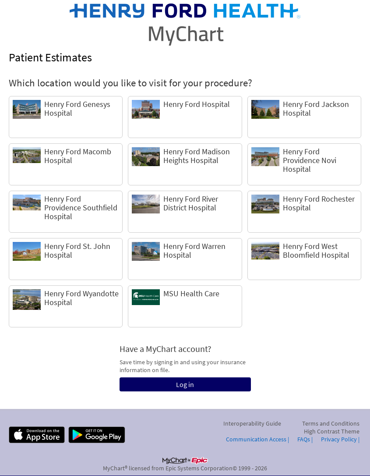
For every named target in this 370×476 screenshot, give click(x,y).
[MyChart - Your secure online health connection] (185, 25)
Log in (185, 384)
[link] (66, 117)
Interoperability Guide (252, 423)
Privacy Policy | (340, 439)
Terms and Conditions (330, 423)
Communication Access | (257, 439)
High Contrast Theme (331, 431)
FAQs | (305, 439)
